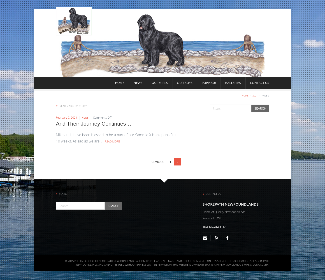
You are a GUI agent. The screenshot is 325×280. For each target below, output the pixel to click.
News (138, 82)
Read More (112, 141)
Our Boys (185, 82)
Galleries (233, 82)
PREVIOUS (156, 162)
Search (260, 108)
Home (120, 82)
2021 (255, 95)
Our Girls (160, 82)
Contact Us (259, 82)
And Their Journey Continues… (93, 124)
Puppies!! (209, 82)
